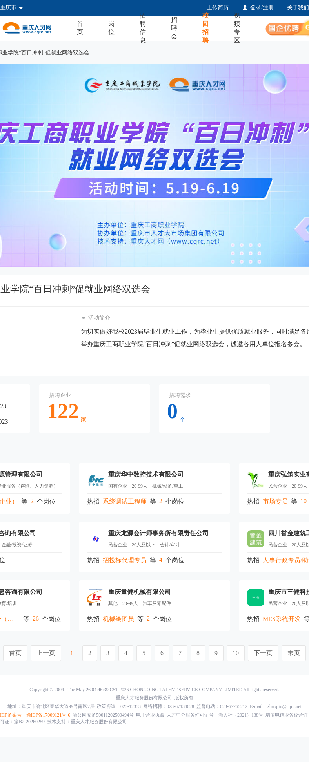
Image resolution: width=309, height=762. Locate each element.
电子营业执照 (150, 715)
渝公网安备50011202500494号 (103, 715)
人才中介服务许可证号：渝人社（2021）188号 (215, 715)
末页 (293, 653)
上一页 (45, 653)
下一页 (263, 653)
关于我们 (298, 8)
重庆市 (11, 8)
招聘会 (174, 28)
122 (63, 411)
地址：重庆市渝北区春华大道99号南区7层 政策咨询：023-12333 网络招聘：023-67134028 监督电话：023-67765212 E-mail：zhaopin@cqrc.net (154, 706)
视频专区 (237, 28)
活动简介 (99, 318)
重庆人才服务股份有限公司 (144, 698)
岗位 (111, 27)
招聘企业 (60, 395)
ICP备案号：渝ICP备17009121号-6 (35, 715)
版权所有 (154, 698)
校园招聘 (205, 28)
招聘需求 (180, 395)
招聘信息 (143, 28)
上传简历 (218, 8)
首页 (80, 27)
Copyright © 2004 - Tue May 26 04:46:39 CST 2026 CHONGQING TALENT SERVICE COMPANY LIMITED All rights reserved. (154, 689)
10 (236, 653)
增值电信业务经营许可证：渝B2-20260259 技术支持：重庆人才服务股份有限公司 (154, 718)
